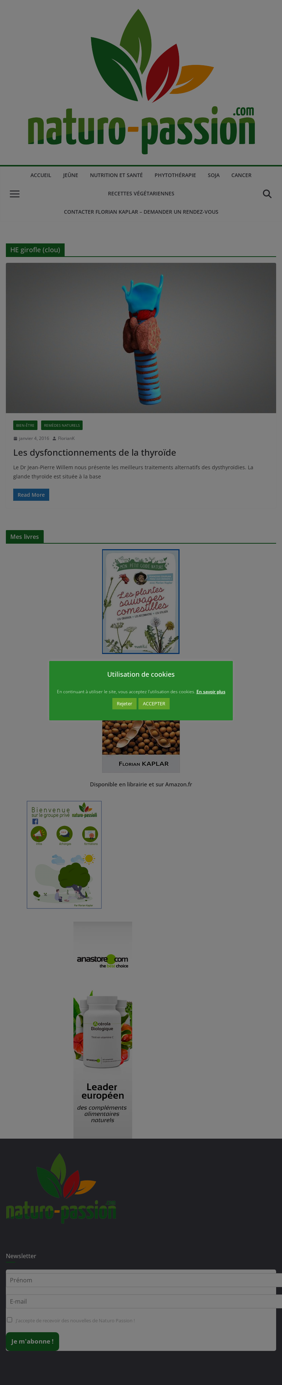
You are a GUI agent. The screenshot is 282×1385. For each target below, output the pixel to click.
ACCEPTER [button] (154, 703)
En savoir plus (210, 691)
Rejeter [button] (124, 703)
